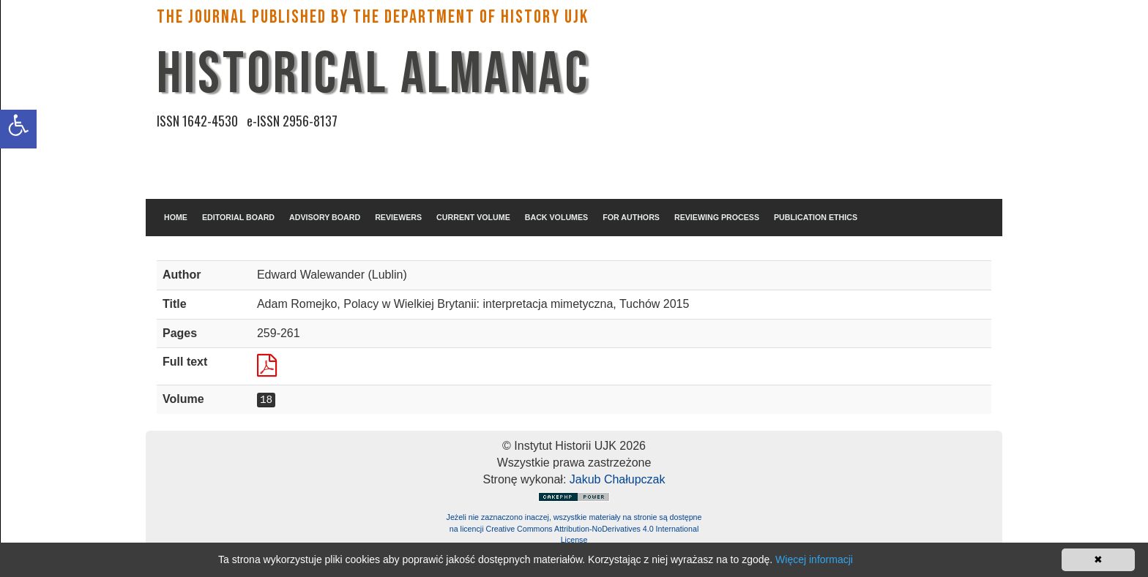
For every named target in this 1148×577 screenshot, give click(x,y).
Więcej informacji (814, 559)
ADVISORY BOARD (324, 217)
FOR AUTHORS (631, 217)
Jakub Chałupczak (618, 479)
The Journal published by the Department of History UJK (373, 17)
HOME (175, 217)
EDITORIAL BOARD (238, 217)
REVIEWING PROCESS (716, 217)
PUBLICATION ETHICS (815, 217)
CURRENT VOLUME (473, 217)
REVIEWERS (398, 217)
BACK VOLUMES (556, 217)
